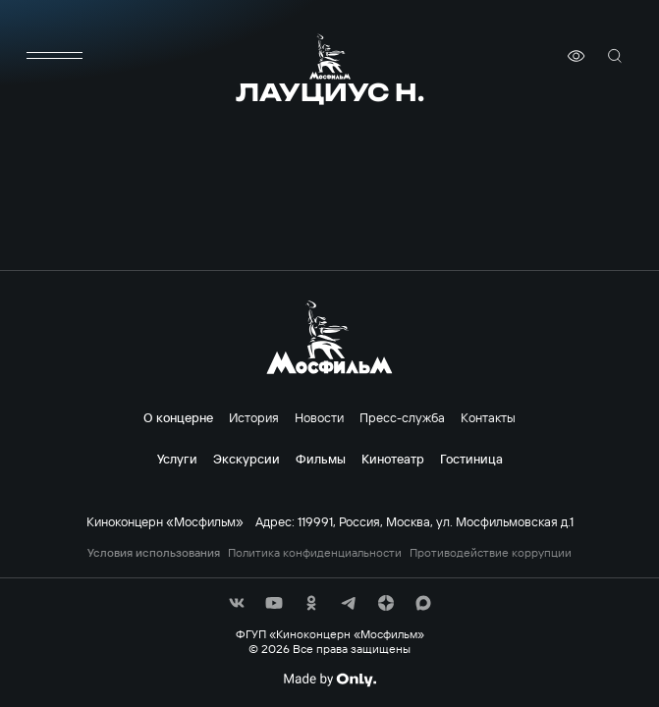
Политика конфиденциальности (315, 553)
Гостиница (471, 458)
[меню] (55, 56)
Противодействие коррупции (491, 553)
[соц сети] (237, 603)
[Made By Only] (329, 679)
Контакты (488, 417)
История (254, 417)
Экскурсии (246, 458)
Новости (319, 417)
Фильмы (321, 458)
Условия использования (153, 553)
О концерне (178, 417)
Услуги (177, 458)
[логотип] (330, 56)
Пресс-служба (402, 417)
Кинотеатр (392, 458)
